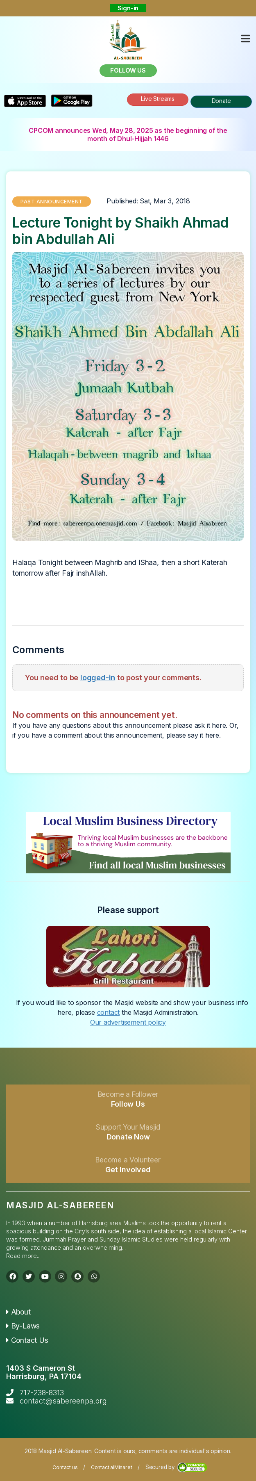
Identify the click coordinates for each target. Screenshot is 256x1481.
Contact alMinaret (111, 1467)
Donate (221, 100)
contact (108, 1012)
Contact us (64, 1467)
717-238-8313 (42, 1392)
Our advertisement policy (128, 1022)
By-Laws (23, 1326)
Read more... (23, 1255)
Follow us (127, 70)
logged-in (97, 677)
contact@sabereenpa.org (63, 1401)
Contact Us (27, 1340)
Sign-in (128, 8)
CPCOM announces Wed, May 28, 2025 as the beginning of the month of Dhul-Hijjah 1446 (128, 134)
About (18, 1312)
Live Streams (157, 98)
